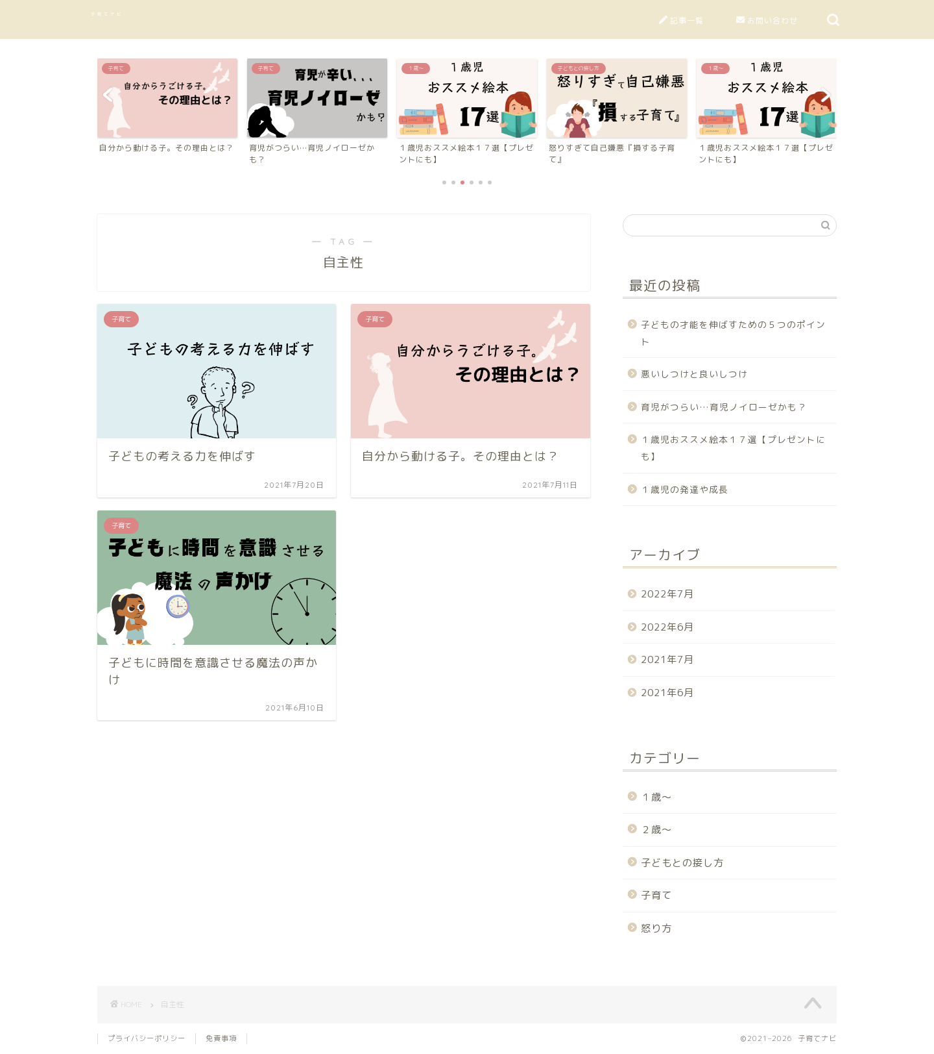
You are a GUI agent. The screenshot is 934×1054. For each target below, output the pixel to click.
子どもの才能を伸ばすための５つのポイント (733, 332)
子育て (656, 895)
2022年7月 (667, 594)
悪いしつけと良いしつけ (694, 374)
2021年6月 (667, 692)
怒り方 (656, 928)
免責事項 (221, 1038)
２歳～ (656, 829)
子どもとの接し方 (682, 863)
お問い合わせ (767, 20)
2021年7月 (667, 659)
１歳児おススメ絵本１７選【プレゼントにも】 (733, 447)
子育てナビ (107, 14)
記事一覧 (681, 20)
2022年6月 (667, 627)
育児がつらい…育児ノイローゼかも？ (724, 407)
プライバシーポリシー (147, 1038)
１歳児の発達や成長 (684, 489)
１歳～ (656, 797)
